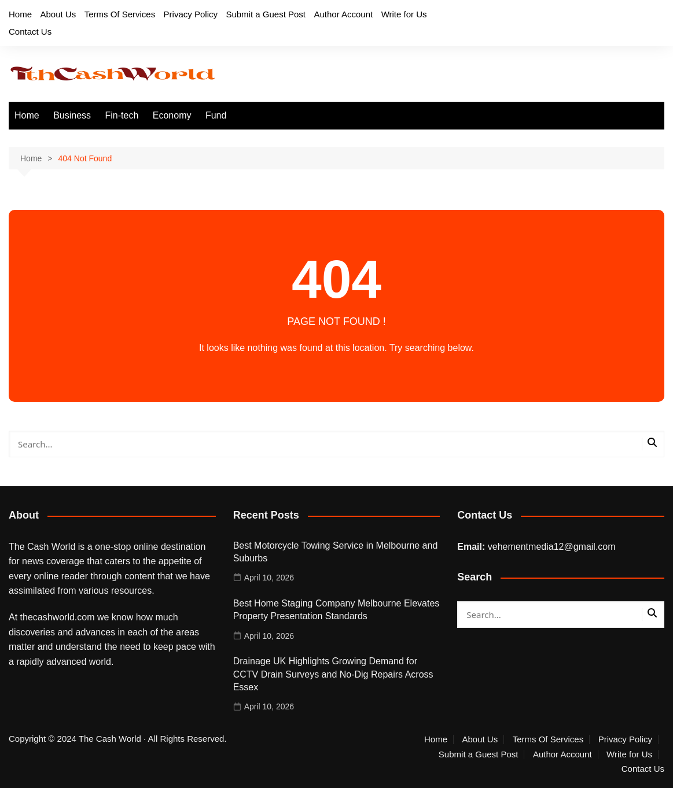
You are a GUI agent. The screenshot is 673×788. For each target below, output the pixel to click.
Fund (215, 115)
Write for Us (404, 14)
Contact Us (30, 31)
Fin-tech (122, 115)
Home (20, 14)
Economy (172, 115)
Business (72, 115)
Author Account (343, 14)
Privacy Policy (191, 14)
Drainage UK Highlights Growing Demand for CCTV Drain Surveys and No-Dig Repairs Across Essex (333, 674)
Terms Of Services (120, 14)
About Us (58, 14)
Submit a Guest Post (266, 14)
